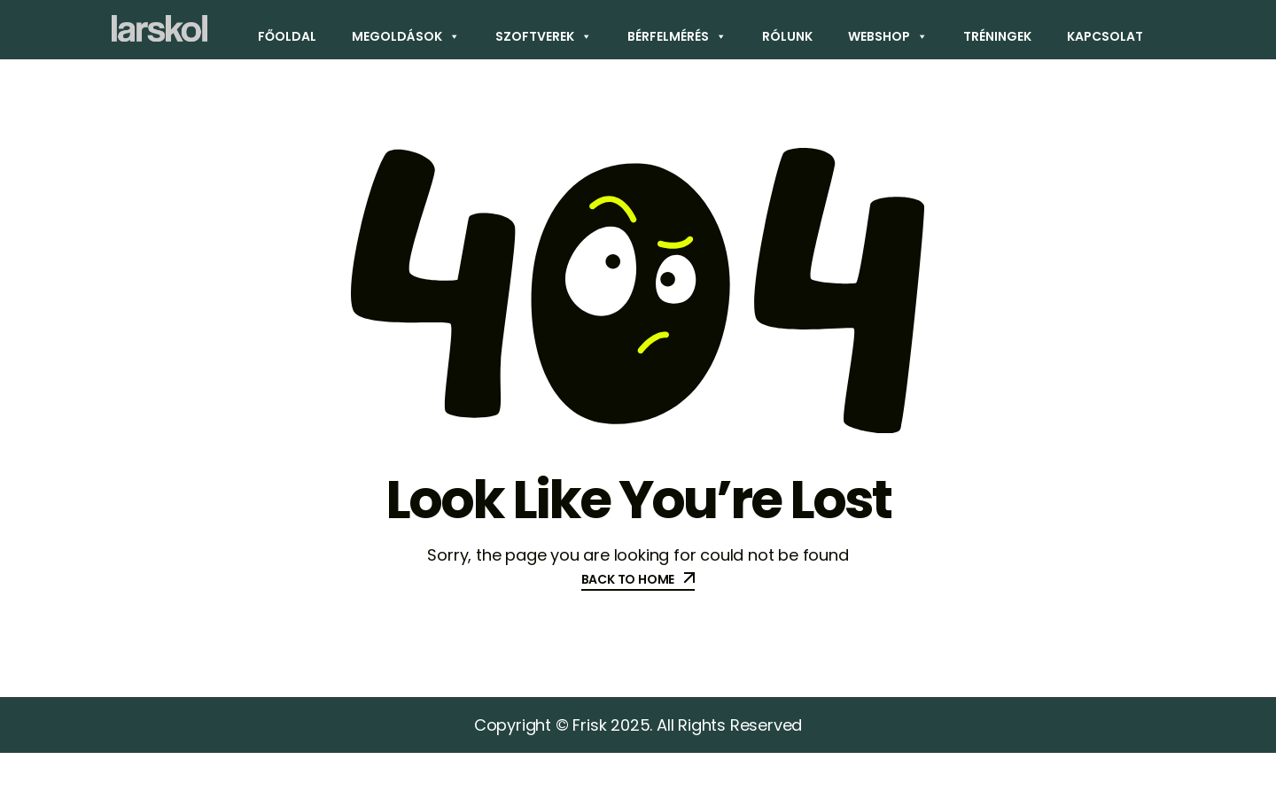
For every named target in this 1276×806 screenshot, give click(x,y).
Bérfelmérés (677, 36)
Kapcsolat (1105, 36)
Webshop (888, 36)
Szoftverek (543, 36)
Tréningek (997, 36)
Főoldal (287, 36)
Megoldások (406, 36)
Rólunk (787, 36)
